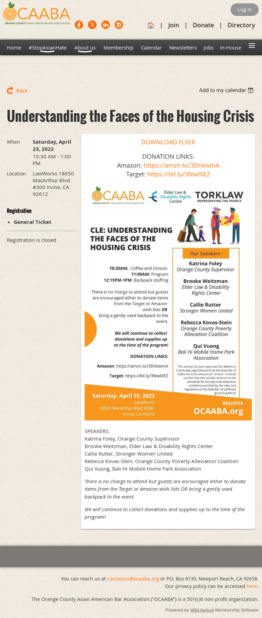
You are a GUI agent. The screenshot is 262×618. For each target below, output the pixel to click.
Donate (203, 25)
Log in (244, 9)
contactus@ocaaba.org (133, 578)
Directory (241, 25)
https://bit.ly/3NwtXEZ (178, 174)
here (252, 586)
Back (22, 90)
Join (173, 25)
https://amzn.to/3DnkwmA (181, 165)
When (13, 142)
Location (16, 173)
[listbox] (227, 90)
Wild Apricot (202, 610)
